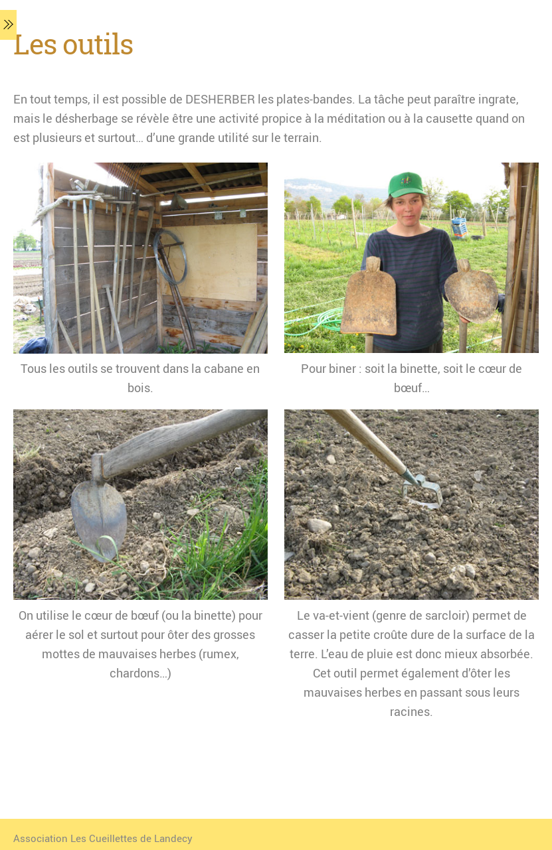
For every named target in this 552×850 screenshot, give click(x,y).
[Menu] (8, 25)
